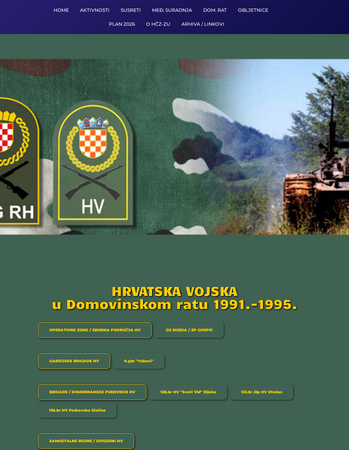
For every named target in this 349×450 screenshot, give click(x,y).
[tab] (95, 330)
